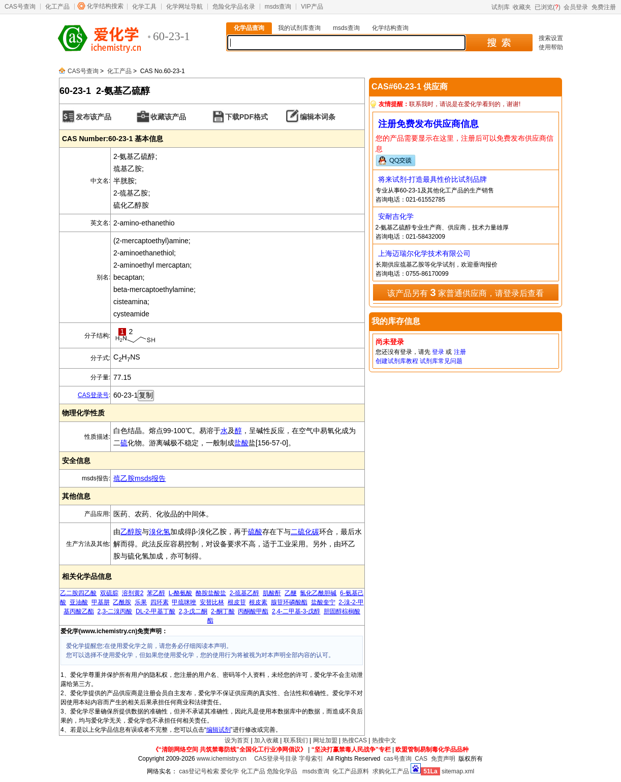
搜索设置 (551, 38)
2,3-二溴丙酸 (115, 611)
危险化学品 (282, 771)
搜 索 (499, 42)
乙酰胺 (122, 602)
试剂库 (500, 7)
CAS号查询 (20, 6)
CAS (421, 758)
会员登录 (576, 7)
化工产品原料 (350, 771)
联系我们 (296, 740)
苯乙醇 (156, 593)
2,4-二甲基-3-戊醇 (296, 611)
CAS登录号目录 (275, 758)
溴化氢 (159, 532)
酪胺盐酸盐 (211, 593)
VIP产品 (312, 6)
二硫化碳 (305, 532)
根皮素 (258, 602)
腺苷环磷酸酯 (289, 602)
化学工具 (144, 6)
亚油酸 (79, 602)
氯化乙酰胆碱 (318, 593)
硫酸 (255, 532)
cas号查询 (398, 758)
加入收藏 (266, 740)
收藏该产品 (168, 117)
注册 (460, 351)
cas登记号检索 (199, 771)
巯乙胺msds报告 (139, 478)
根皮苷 (237, 602)
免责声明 (443, 758)
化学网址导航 (184, 6)
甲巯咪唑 (184, 602)
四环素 (159, 602)
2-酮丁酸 (223, 611)
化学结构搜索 (105, 6)
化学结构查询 (390, 27)
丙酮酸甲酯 (253, 611)
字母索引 (311, 758)
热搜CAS (354, 740)
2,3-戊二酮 (193, 611)
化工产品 (57, 6)
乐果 (141, 602)
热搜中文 (384, 740)
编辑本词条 (317, 117)
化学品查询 (249, 27)
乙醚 (291, 593)
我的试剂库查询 (299, 27)
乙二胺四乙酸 (78, 593)
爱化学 (230, 771)
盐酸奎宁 (323, 602)
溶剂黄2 (133, 593)
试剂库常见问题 (441, 361)
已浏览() (548, 7)
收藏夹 (522, 7)
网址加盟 (325, 740)
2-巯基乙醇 (245, 593)
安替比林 (212, 602)
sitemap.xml (458, 771)
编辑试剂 (218, 729)
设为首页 (237, 740)
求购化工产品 (390, 771)
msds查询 (278, 6)
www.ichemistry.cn (221, 758)
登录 (438, 351)
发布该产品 (93, 117)
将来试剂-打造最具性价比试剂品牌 (432, 179)
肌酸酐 (272, 593)
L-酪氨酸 (181, 593)
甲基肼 (100, 602)
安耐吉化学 (396, 216)
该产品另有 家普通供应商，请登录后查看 (465, 292)
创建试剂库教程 (397, 361)
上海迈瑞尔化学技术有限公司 (424, 253)
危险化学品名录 (233, 6)
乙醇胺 (131, 532)
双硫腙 (109, 593)
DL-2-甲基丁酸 (155, 611)
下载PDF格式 (246, 117)
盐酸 (241, 443)
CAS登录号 (93, 395)
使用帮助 (551, 47)
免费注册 (604, 7)
